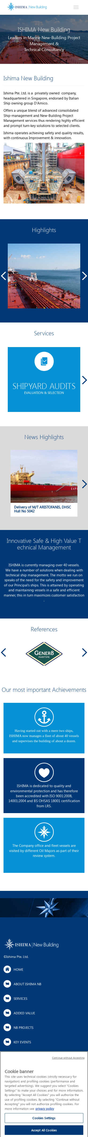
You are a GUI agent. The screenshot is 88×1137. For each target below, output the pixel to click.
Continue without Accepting (68, 1060)
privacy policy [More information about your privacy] (44, 1111)
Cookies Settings (43, 1120)
